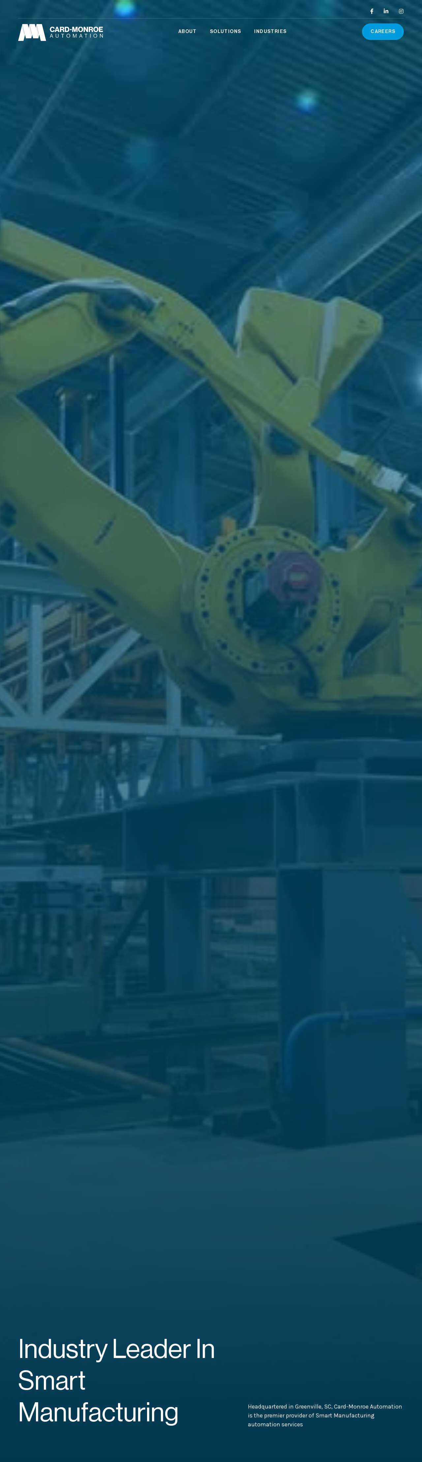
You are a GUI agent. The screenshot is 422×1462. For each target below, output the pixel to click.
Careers (383, 31)
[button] (187, 32)
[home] (60, 32)
